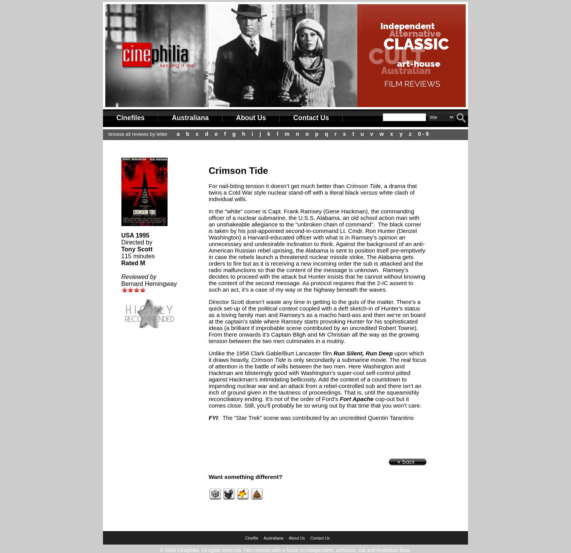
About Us (251, 118)
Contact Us (311, 118)
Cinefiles (130, 118)
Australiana (190, 118)
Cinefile (251, 538)
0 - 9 (423, 134)
